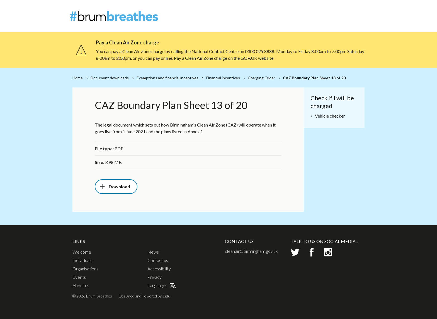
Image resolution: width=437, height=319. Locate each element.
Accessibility (159, 268)
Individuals (287, 19)
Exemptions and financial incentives (167, 77)
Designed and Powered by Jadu (144, 296)
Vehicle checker (330, 115)
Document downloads (110, 77)
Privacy (154, 277)
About (326, 9)
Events (345, 19)
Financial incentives (223, 77)
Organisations (318, 19)
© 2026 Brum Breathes (92, 296)
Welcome (261, 19)
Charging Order (261, 77)
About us (80, 285)
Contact (360, 9)
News (343, 9)
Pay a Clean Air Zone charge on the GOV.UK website (223, 58)
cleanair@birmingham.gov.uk (251, 251)
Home (77, 77)
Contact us (157, 260)
